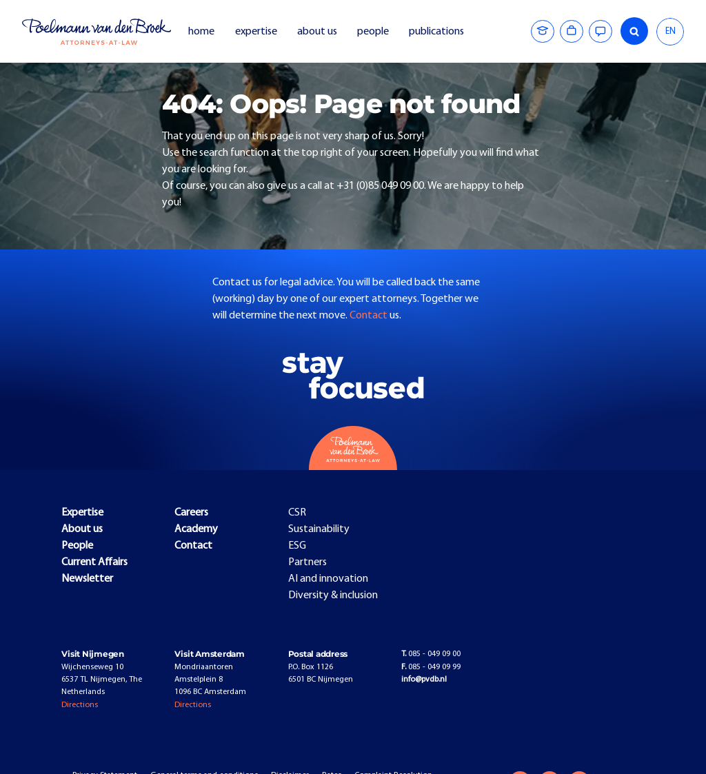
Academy (196, 529)
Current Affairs (94, 562)
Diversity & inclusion (333, 595)
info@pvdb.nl (424, 679)
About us (82, 529)
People (77, 545)
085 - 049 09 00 (431, 654)
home (201, 31)
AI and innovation (328, 578)
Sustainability (319, 529)
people (373, 31)
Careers (191, 512)
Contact (370, 315)
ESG (297, 545)
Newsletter (87, 578)
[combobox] (670, 31)
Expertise (82, 512)
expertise (256, 31)
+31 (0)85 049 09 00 (380, 186)
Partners (307, 562)
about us (317, 31)
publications (437, 31)
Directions (79, 705)
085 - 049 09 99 (431, 667)
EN (670, 31)
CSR (297, 512)
